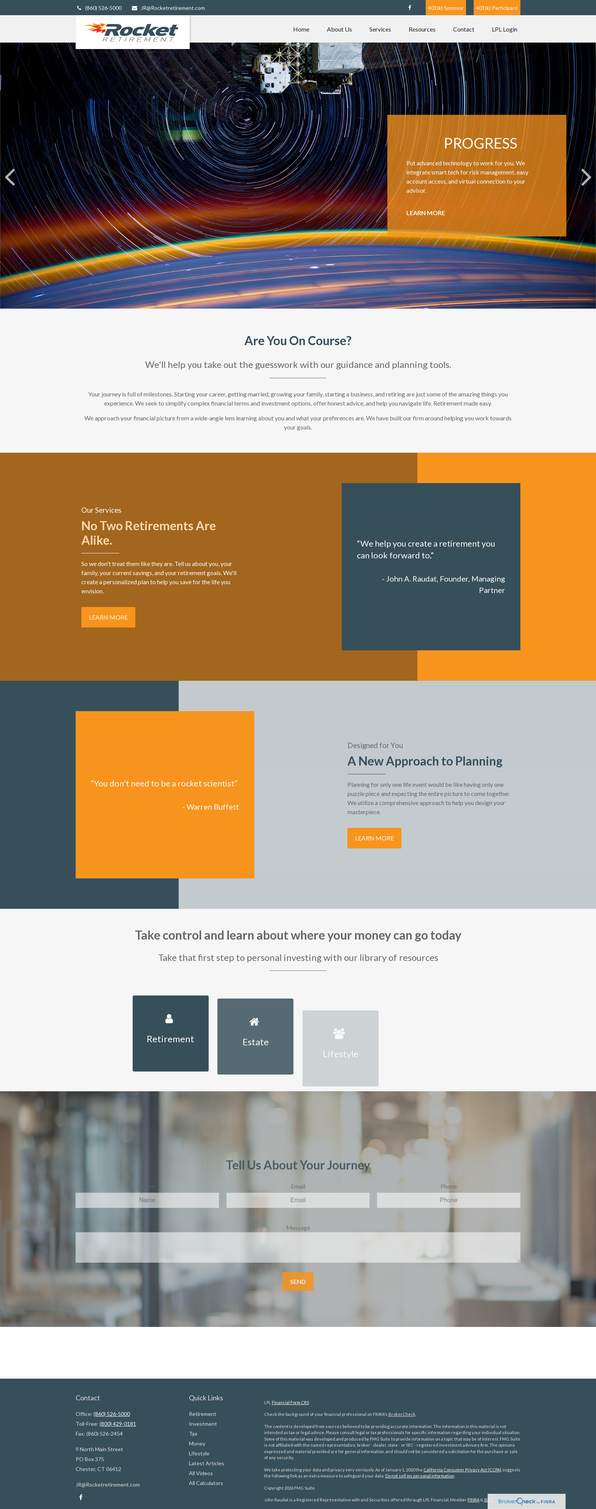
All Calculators (206, 1483)
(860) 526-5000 (99, 8)
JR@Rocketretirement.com (168, 8)
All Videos (201, 1473)
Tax (193, 1433)
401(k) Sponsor (446, 8)
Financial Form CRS (290, 1402)
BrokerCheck (401, 1414)
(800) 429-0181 (118, 1423)
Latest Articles (206, 1463)
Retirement (202, 1414)
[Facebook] (409, 7)
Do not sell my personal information (419, 1475)
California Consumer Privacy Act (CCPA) (462, 1469)
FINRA (473, 1499)
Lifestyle (199, 1453)
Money (197, 1443)
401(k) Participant (497, 8)
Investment (203, 1423)
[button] (301, 29)
